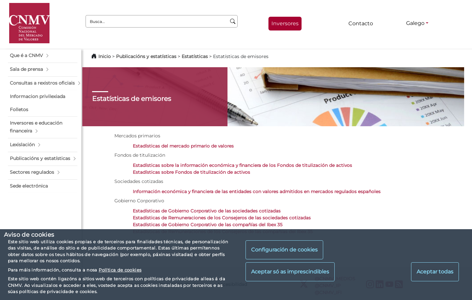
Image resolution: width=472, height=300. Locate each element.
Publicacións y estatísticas (146, 56)
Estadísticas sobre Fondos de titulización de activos (191, 172)
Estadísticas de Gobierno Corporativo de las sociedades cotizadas (207, 210)
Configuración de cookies (284, 250)
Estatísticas (195, 56)
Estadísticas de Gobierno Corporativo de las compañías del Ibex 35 (208, 224)
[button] (42, 55)
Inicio (104, 56)
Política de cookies (120, 269)
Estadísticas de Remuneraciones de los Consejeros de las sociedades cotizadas (222, 217)
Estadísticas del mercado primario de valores (183, 146)
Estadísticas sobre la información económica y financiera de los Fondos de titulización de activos (242, 165)
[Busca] (233, 21)
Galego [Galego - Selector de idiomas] (415, 23)
